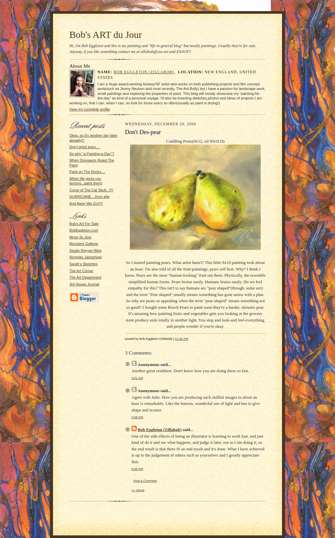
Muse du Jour (80, 237)
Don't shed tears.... (84, 147)
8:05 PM (137, 469)
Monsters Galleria (83, 244)
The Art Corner (81, 271)
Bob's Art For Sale (84, 224)
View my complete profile (89, 109)
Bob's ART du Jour (105, 34)
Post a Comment (145, 480)
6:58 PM (137, 417)
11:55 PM (181, 338)
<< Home (138, 490)
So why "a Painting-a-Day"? (91, 154)
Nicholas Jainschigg (85, 257)
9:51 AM (137, 378)
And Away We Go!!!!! (86, 203)
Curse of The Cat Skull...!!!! (91, 190)
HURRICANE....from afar (89, 197)
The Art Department (85, 277)
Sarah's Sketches (83, 264)
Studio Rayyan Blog (85, 250)
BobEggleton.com (83, 230)
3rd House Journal (84, 284)
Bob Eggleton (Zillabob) (145, 72)
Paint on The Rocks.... (87, 172)
